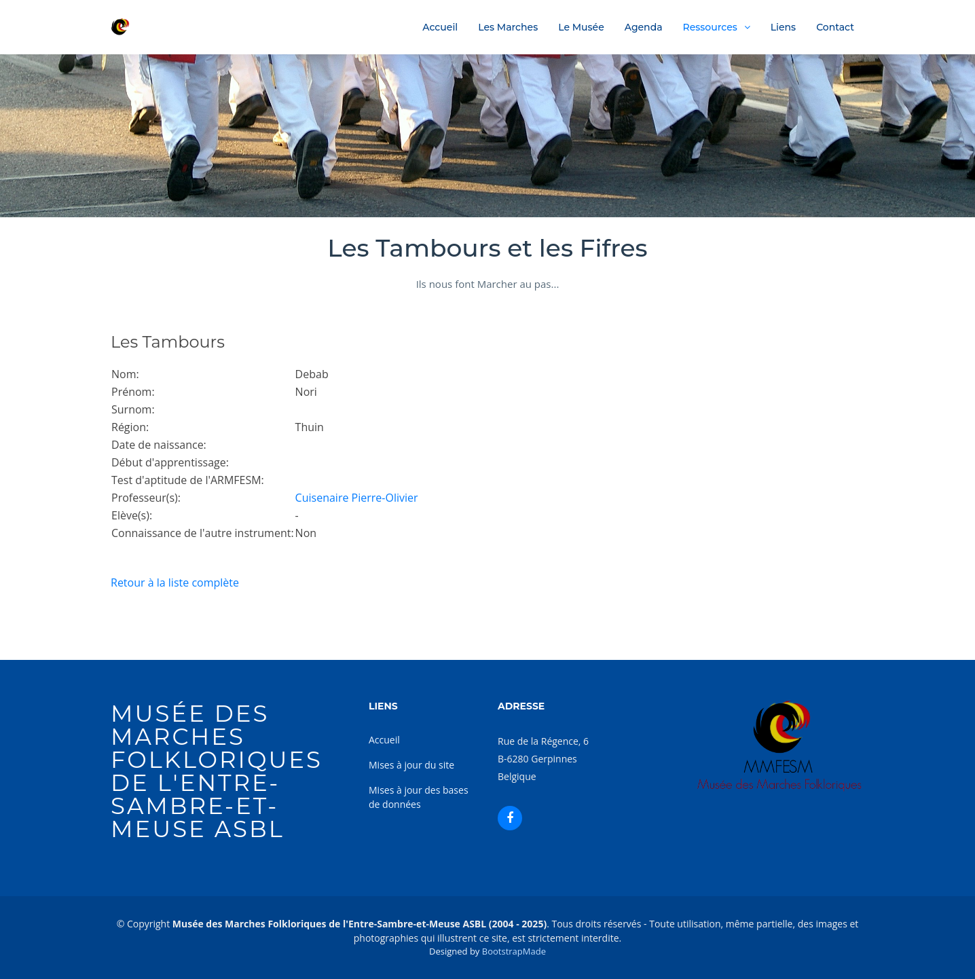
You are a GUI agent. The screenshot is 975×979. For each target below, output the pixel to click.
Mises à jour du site (411, 764)
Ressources (710, 27)
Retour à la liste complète (175, 582)
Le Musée (581, 27)
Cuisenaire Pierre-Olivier (356, 497)
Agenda (644, 27)
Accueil (440, 27)
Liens (783, 27)
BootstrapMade (514, 951)
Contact (835, 27)
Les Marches (508, 27)
